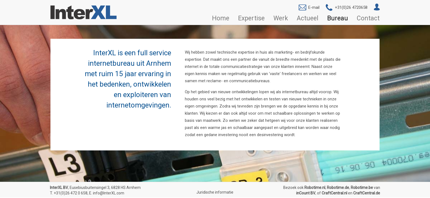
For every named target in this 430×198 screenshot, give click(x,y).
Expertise (251, 18)
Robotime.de (338, 187)
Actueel (307, 18)
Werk (280, 18)
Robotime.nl (314, 187)
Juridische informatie (214, 192)
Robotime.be (362, 187)
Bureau (337, 18)
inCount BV (305, 193)
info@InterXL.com (108, 193)
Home (220, 18)
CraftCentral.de (366, 193)
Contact (368, 18)
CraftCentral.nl (334, 193)
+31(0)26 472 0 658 (70, 193)
